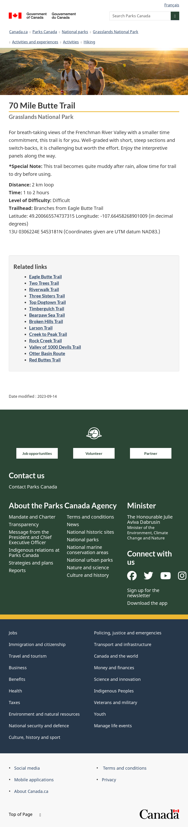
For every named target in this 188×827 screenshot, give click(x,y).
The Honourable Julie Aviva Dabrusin (150, 527)
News (73, 524)
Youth (100, 714)
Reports (17, 570)
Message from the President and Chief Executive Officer (30, 537)
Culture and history (88, 575)
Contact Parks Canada (33, 487)
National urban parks (90, 560)
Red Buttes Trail (45, 359)
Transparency (24, 524)
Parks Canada (44, 31)
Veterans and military (115, 702)
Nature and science (88, 567)
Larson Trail (41, 327)
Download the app (147, 603)
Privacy (109, 779)
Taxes (14, 702)
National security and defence (39, 725)
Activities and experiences (35, 42)
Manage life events (113, 725)
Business (18, 667)
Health (15, 691)
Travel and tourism (28, 656)
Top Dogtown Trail (47, 302)
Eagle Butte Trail (45, 276)
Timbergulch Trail (46, 308)
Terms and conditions (90, 517)
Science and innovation (117, 679)
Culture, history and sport (34, 737)
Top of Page (25, 814)
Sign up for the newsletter (143, 593)
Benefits (17, 679)
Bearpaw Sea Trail (47, 315)
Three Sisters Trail (47, 295)
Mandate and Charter (32, 517)
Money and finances (114, 667)
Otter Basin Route (47, 353)
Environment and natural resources (44, 714)
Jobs (13, 633)
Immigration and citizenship (37, 644)
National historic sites (90, 532)
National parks (75, 31)
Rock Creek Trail (45, 340)
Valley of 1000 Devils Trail (55, 347)
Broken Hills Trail (46, 321)
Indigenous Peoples (114, 691)
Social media (27, 768)
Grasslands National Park (115, 31)
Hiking (89, 42)
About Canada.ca (31, 791)
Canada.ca (18, 31)
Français (171, 5)
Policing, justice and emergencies (127, 633)
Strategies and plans (31, 563)
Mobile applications (34, 779)
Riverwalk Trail (44, 289)
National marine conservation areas (87, 550)
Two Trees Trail (44, 283)
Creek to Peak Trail (48, 334)
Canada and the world (116, 656)
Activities (71, 42)
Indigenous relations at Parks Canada (34, 552)
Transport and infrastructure (122, 644)
